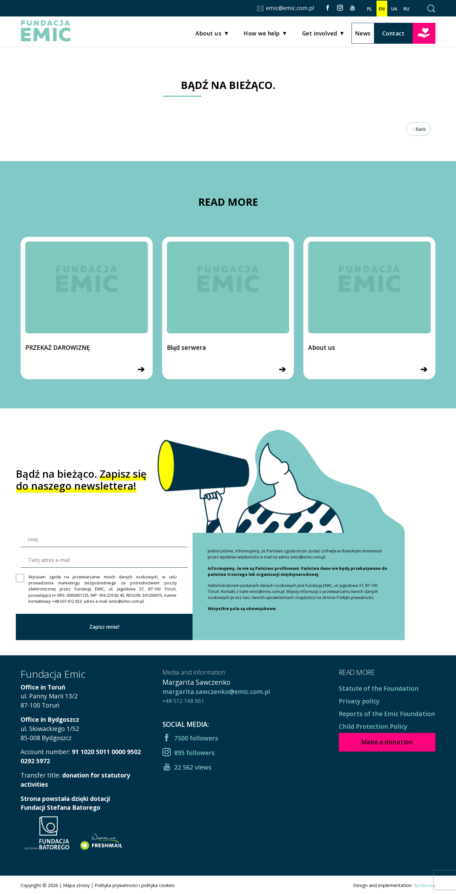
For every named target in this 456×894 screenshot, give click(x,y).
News (363, 34)
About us (208, 34)
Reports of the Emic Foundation (387, 713)
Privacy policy (359, 701)
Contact (393, 34)
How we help (262, 34)
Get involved (319, 34)
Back (418, 129)
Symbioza (424, 885)
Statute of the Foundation (379, 688)
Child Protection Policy (373, 726)
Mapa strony (76, 885)
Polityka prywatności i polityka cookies (135, 885)
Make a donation (424, 33)
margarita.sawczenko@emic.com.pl (216, 691)
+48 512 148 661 (183, 700)
